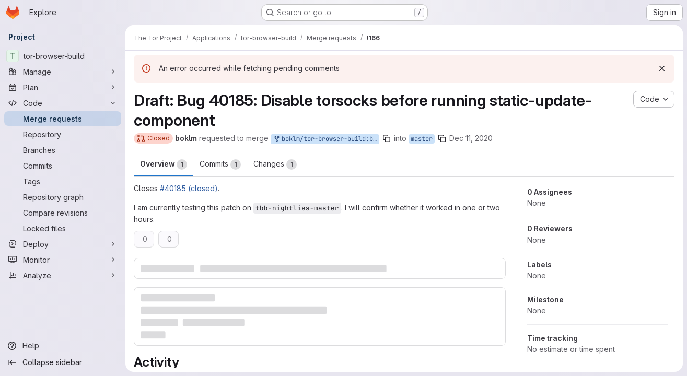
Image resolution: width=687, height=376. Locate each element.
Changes (275, 164)
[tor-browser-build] (62, 56)
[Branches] (62, 150)
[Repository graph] (62, 197)
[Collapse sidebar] (62, 362)
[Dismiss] (662, 68)
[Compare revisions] (62, 212)
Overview (163, 164)
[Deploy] (62, 244)
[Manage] (62, 71)
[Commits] (62, 165)
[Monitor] (62, 259)
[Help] (62, 345)
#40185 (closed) (189, 188)
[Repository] (62, 134)
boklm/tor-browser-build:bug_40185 (326, 139)
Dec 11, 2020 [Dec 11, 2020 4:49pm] (471, 138)
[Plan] (62, 87)
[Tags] (62, 181)
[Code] (62, 103)
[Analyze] (62, 275)
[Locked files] (62, 228)
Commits (220, 164)
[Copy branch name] (386, 138)
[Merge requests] (62, 118)
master (422, 139)
